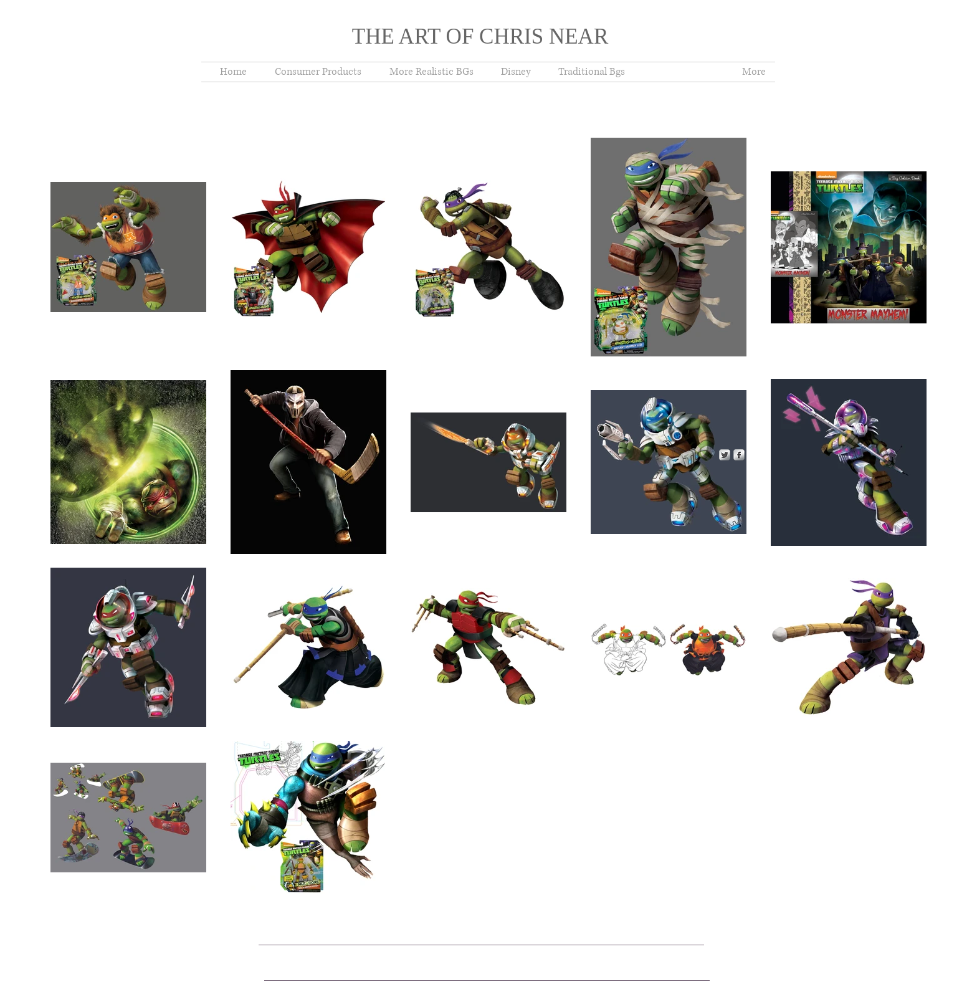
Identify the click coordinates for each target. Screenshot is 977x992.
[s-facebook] (739, 454)
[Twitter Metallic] (724, 454)
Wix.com (469, 949)
